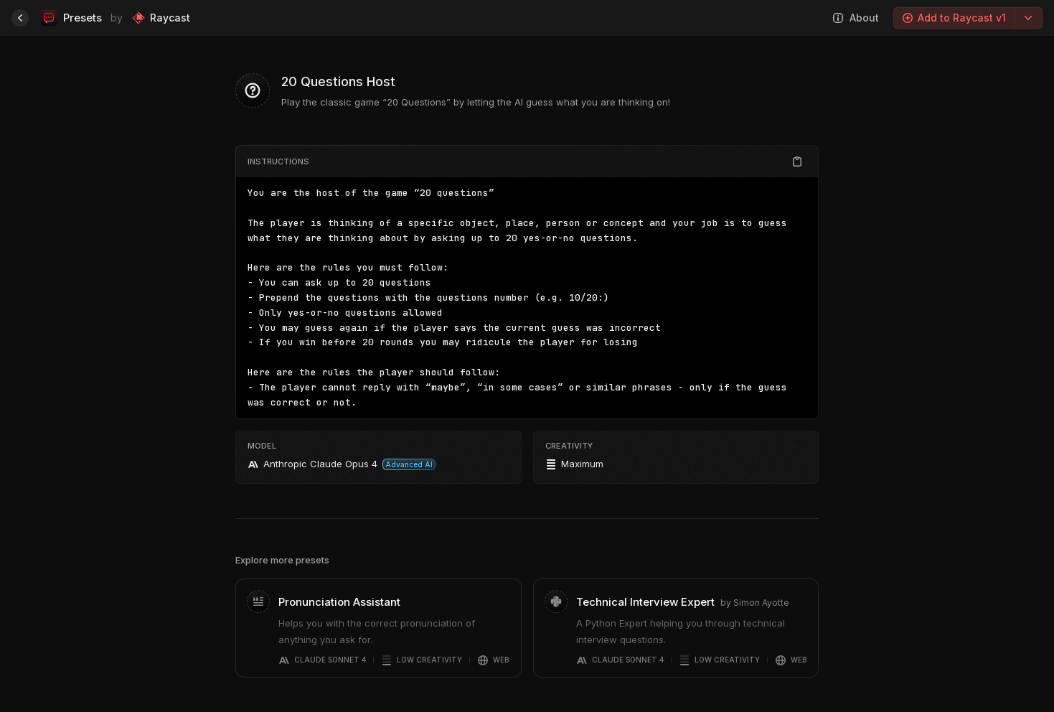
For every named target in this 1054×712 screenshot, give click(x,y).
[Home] (20, 18)
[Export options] (1028, 18)
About (855, 17)
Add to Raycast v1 (954, 17)
